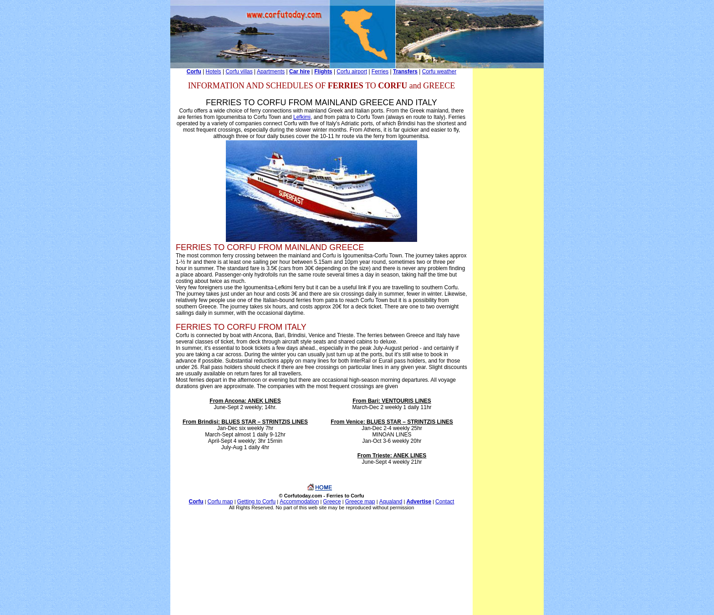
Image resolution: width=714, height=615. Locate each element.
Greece (332, 501)
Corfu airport (352, 71)
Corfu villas (238, 71)
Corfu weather (439, 71)
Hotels (213, 71)
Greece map (360, 501)
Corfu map (220, 501)
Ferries (380, 71)
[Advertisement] (508, 205)
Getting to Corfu (256, 501)
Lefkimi (302, 117)
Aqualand (391, 501)
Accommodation (299, 501)
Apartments (271, 71)
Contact (444, 501)
